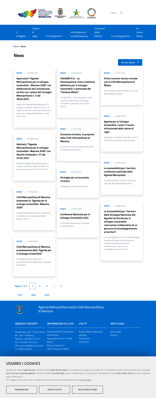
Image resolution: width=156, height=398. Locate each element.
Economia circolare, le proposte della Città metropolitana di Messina (77, 138)
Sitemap (82, 337)
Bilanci (50, 344)
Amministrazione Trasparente (60, 334)
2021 (20, 297)
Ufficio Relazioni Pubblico (58, 351)
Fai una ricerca (128, 62)
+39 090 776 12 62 (28, 344)
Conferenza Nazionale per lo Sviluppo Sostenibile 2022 (75, 217)
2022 (33, 297)
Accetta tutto (55, 389)
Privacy (114, 337)
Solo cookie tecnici (87, 389)
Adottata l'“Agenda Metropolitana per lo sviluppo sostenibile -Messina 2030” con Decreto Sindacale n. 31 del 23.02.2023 (33, 152)
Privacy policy (85, 380)
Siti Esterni (84, 344)
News (19, 72)
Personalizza (21, 389)
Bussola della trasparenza (90, 334)
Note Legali (116, 334)
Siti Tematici (84, 341)
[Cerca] (121, 12)
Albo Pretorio (53, 337)
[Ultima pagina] (61, 288)
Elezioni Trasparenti (56, 348)
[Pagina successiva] (54, 288)
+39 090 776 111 (32, 341)
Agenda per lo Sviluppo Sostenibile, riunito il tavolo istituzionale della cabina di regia (119, 127)
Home (15, 46)
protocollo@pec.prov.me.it (31, 348)
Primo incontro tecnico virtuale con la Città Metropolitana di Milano (121, 82)
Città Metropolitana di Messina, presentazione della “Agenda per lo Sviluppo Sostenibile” (33, 252)
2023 (46, 297)
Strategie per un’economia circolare (74, 180)
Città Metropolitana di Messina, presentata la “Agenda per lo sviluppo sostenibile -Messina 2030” (33, 204)
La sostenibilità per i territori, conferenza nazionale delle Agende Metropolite (120, 172)
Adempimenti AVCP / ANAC (59, 341)
